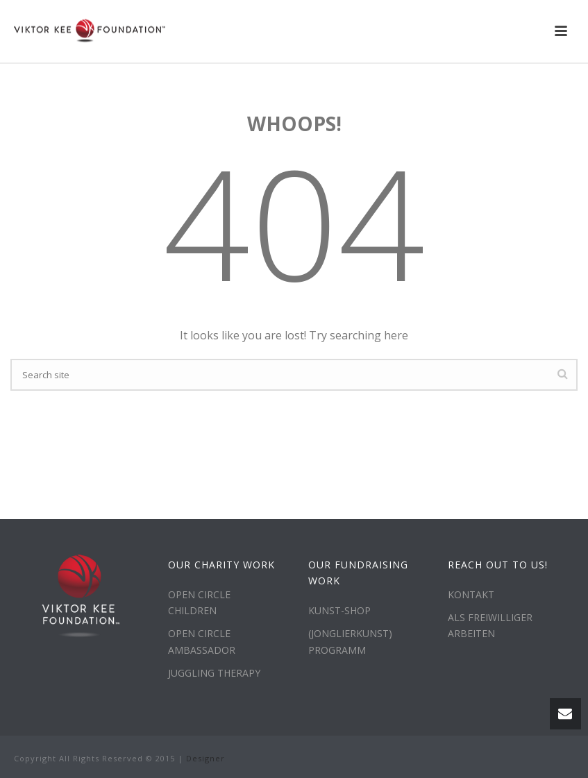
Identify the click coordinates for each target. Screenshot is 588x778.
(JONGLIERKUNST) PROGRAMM (350, 641)
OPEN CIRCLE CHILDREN (199, 602)
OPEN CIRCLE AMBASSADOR (201, 641)
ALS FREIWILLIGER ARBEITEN (490, 625)
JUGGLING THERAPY (214, 672)
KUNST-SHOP (339, 610)
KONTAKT (471, 594)
